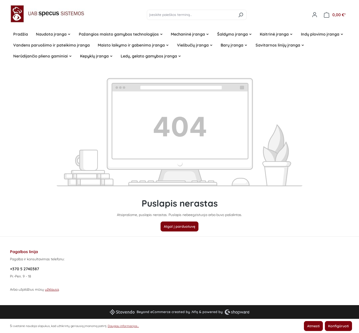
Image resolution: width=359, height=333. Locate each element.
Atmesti (313, 326)
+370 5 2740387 (24, 268)
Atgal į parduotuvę (179, 226)
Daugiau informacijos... (123, 326)
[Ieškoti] (241, 15)
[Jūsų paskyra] (315, 15)
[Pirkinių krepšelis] (335, 15)
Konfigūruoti (338, 326)
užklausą (52, 289)
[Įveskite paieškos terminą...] (191, 15)
